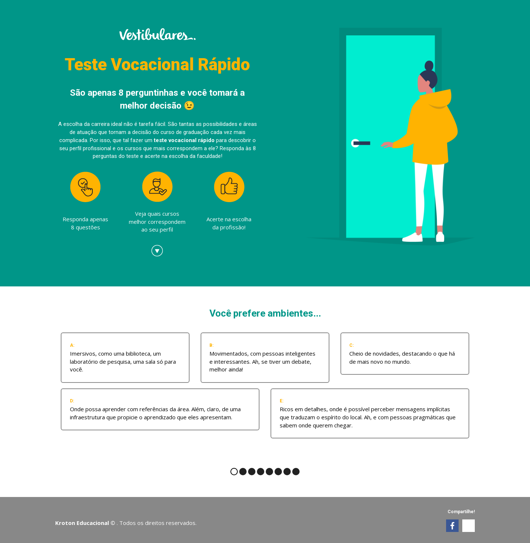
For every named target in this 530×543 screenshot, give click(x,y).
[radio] (125, 357)
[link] (452, 525)
